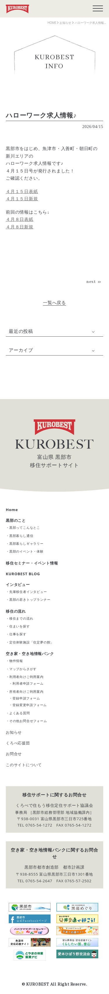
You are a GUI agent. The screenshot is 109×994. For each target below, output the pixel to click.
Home (12, 509)
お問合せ (14, 753)
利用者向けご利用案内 (26, 676)
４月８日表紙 (19, 219)
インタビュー (18, 584)
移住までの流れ (21, 618)
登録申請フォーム (26, 698)
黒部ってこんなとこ (24, 527)
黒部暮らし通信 (21, 535)
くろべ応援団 (18, 743)
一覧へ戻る (54, 302)
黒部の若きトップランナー (30, 599)
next (91, 281)
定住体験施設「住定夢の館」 (31, 642)
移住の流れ (16, 611)
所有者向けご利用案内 (26, 691)
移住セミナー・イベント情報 (32, 563)
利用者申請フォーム (27, 683)
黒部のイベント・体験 (26, 551)
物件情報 (16, 661)
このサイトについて (24, 764)
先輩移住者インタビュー (28, 591)
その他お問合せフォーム (28, 721)
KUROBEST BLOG (23, 573)
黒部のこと (16, 520)
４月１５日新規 (22, 198)
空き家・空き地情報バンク (30, 653)
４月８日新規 (19, 227)
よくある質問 (19, 713)
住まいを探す (19, 626)
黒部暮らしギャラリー (26, 543)
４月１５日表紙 (22, 191)
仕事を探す (17, 634)
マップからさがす (23, 669)
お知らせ (14, 732)
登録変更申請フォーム (29, 705)
